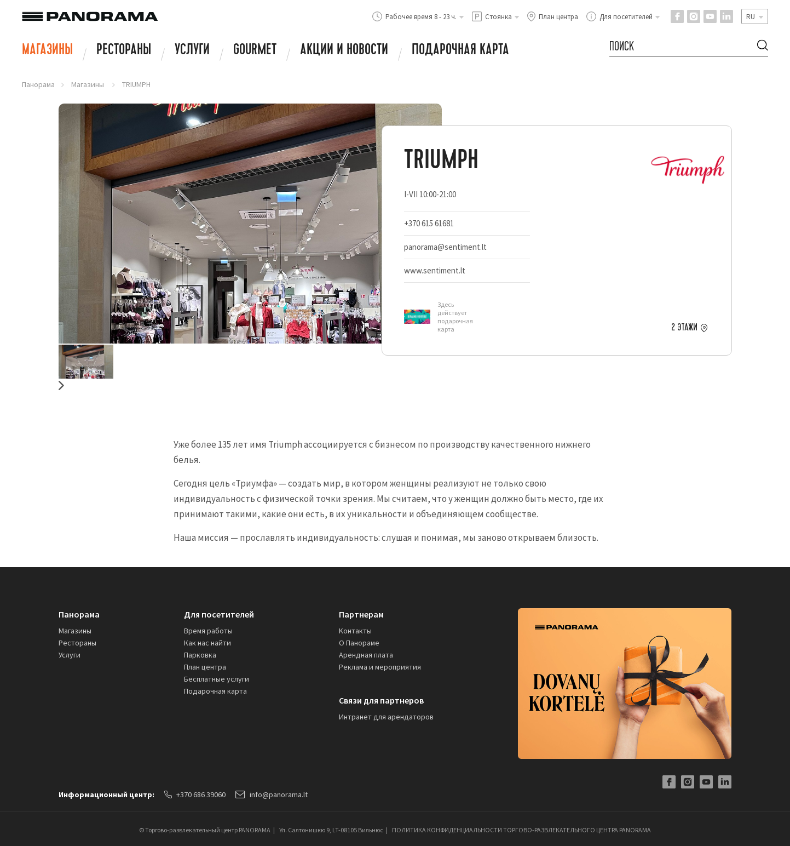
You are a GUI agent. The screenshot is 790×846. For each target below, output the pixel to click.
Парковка (200, 655)
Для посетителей (219, 614)
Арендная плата (366, 655)
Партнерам (361, 614)
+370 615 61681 (429, 223)
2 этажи (684, 328)
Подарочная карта (460, 51)
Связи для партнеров (381, 700)
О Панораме (359, 643)
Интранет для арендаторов (386, 717)
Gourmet (254, 51)
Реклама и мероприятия (380, 667)
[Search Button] (762, 47)
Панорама (38, 84)
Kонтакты (355, 631)
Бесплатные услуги (216, 679)
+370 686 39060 (195, 794)
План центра (205, 667)
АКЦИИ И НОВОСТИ (344, 51)
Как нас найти (207, 643)
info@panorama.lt (271, 794)
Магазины (47, 51)
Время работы (208, 631)
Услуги (192, 51)
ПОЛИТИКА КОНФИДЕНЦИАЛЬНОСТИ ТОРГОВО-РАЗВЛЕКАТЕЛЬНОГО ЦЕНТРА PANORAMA (521, 830)
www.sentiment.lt (434, 270)
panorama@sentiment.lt (445, 247)
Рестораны (123, 51)
